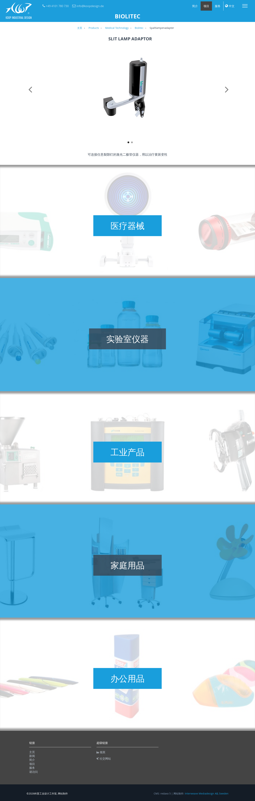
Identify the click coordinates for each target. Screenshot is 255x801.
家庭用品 (127, 565)
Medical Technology (117, 28)
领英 (101, 752)
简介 (195, 6)
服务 (217, 6)
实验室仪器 (127, 339)
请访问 (33, 772)
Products (94, 28)
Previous (31, 93)
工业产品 (127, 452)
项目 (206, 6)
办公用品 (127, 678)
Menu (245, 6)
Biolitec (139, 28)
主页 (79, 28)
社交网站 (104, 758)
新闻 (32, 756)
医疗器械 (127, 226)
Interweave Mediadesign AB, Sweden (206, 793)
